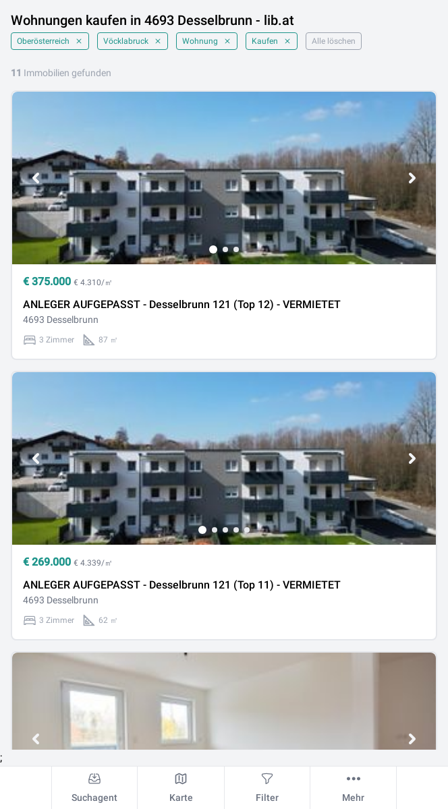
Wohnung (206, 41)
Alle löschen (334, 41)
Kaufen (271, 41)
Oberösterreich (50, 41)
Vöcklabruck (132, 41)
